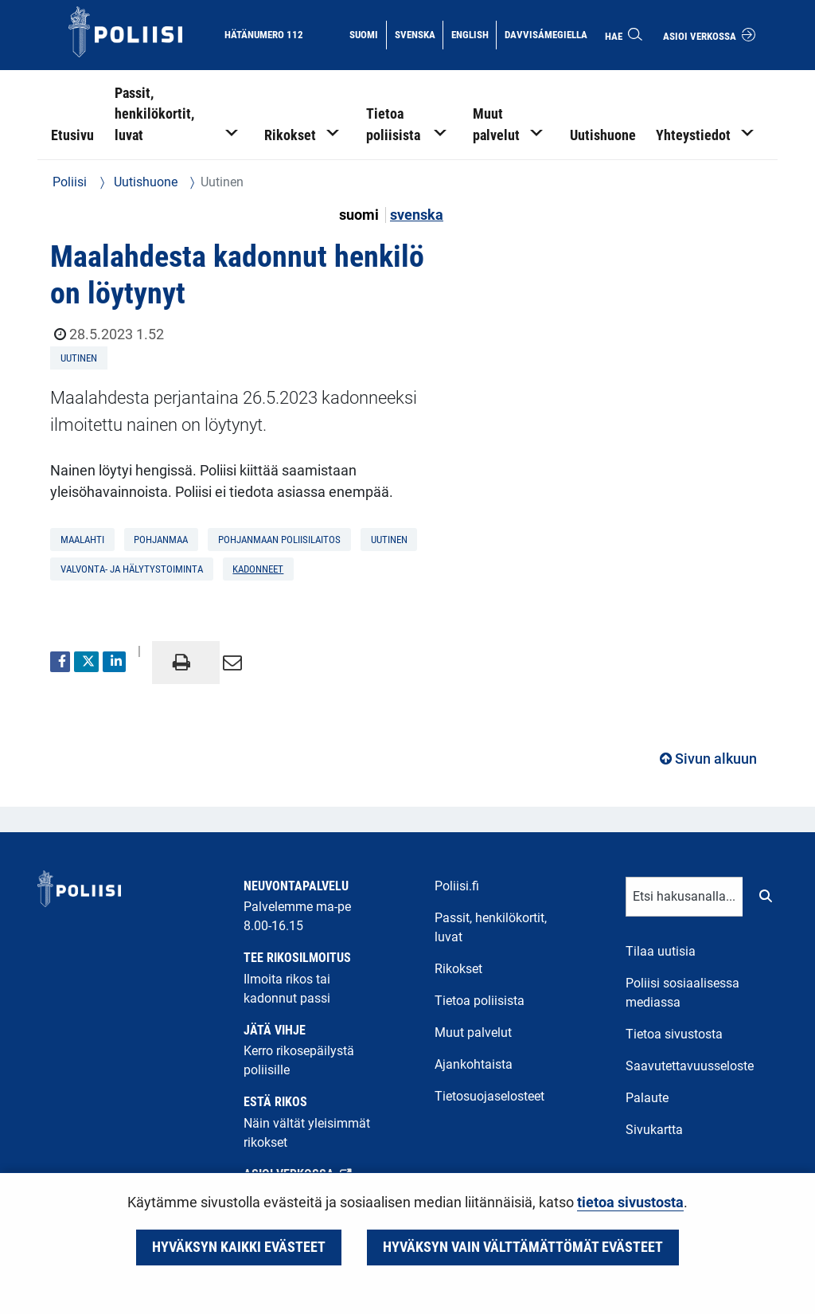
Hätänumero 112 (263, 35)
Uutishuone (144, 182)
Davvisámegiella (545, 33)
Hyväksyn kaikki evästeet (239, 1247)
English (473, 33)
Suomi (367, 33)
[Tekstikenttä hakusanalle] (684, 897)
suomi (360, 215)
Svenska (418, 33)
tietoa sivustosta (630, 1202)
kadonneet (257, 569)
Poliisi (70, 182)
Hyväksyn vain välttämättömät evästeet (523, 1247)
